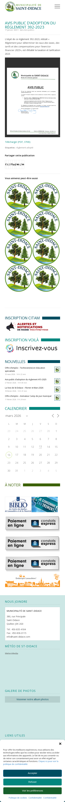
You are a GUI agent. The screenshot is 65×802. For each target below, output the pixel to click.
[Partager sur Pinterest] (12, 164)
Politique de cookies (18, 797)
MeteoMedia (11, 653)
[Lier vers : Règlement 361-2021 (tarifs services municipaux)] (46, 223)
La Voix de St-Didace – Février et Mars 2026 (24, 387)
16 (8, 455)
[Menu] (53, 6)
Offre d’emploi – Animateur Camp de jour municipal (28, 396)
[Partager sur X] (7, 164)
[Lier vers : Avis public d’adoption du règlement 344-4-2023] (46, 196)
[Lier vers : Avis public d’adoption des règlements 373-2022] (18, 278)
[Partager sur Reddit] (20, 164)
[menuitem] (52, 6)
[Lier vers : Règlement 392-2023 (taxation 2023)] (18, 196)
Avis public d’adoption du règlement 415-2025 (25, 379)
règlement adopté (24, 147)
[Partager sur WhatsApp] (10, 164)
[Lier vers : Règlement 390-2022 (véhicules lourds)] (18, 223)
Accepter (32, 773)
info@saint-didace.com (18, 636)
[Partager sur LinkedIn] (14, 164)
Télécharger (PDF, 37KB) (17, 141)
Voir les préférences (32, 790)
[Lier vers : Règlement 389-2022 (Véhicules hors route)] (46, 278)
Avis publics (29, 30)
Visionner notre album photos (32, 699)
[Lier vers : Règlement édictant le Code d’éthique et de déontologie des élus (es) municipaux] (18, 251)
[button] (60, 743)
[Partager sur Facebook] (5, 164)
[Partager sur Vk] (17, 164)
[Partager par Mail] (23, 164)
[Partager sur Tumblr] (15, 164)
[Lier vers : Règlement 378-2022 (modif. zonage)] (46, 251)
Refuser (32, 781)
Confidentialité (35, 797)
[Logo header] (27, 6)
